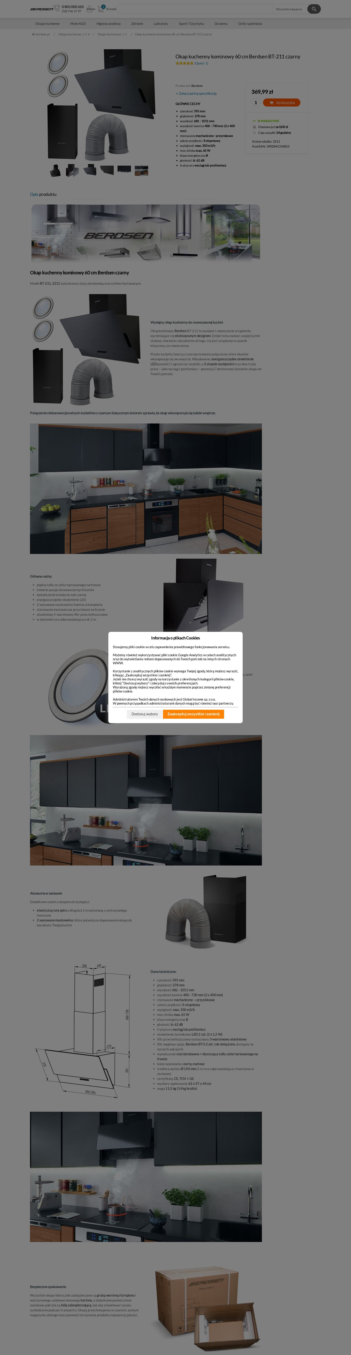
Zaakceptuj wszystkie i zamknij (193, 714)
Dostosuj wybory (144, 714)
